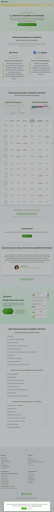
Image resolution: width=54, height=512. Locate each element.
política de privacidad (36, 505)
